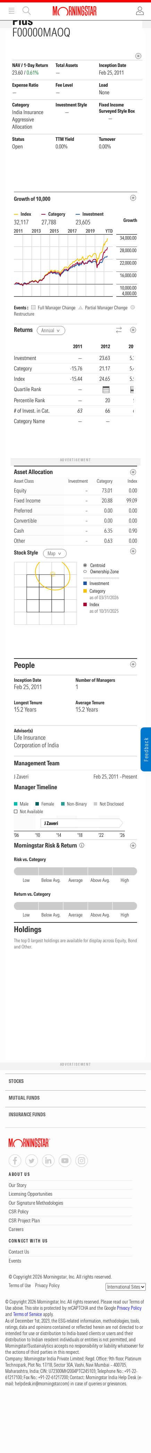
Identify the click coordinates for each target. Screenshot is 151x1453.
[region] (74, 421)
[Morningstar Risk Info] (81, 869)
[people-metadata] (133, 688)
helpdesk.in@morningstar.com (41, 1407)
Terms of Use (20, 1309)
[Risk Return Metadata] (133, 870)
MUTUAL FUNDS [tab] (20, 1122)
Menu (11, 10)
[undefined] (133, 575)
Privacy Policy (47, 1309)
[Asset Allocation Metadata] (133, 496)
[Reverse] (119, 354)
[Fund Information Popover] (138, 39)
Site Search (26, 11)
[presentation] (75, 634)
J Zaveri (21, 800)
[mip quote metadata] (138, 80)
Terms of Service (27, 1338)
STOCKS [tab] (12, 1105)
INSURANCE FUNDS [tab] (22, 1138)
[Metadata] (133, 222)
